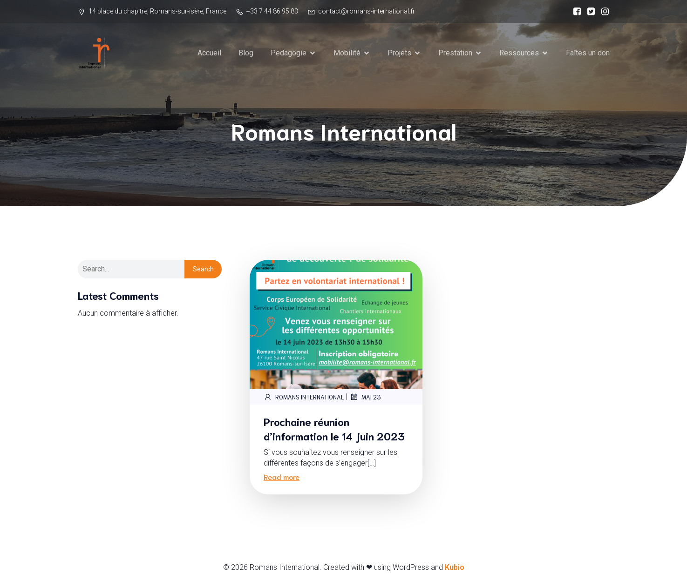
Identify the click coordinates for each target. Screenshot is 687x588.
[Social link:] (575, 12)
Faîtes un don (588, 53)
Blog (245, 53)
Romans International (304, 397)
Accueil (209, 53)
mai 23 (365, 397)
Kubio (454, 568)
